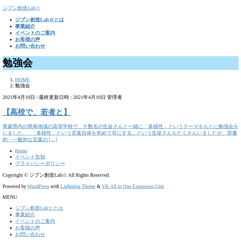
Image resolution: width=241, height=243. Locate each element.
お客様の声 (27, 227)
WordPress (38, 186)
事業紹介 (25, 214)
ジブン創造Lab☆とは (39, 208)
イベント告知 (30, 156)
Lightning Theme (78, 186)
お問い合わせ (30, 234)
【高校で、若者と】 (37, 112)
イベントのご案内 (35, 221)
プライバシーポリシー (40, 163)
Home (21, 151)
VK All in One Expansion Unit (133, 186)
